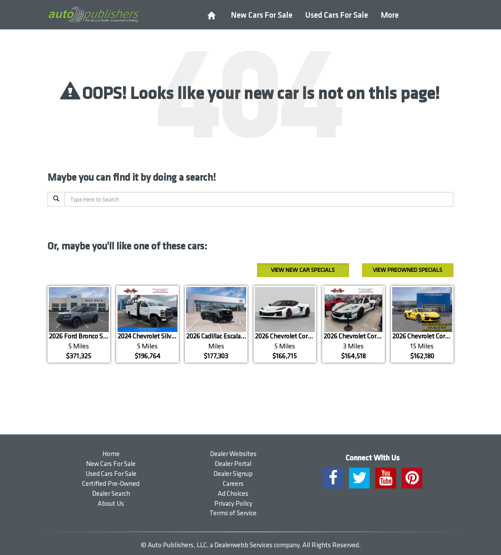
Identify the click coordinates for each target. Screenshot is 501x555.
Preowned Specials (407, 270)
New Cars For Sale (261, 15)
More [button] (390, 15)
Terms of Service (233, 513)
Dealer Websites (233, 454)
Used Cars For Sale (336, 15)
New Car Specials (303, 270)
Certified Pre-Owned (111, 484)
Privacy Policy (233, 504)
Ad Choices (233, 494)
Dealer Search (111, 494)
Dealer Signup (233, 474)
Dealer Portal (233, 464)
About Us (111, 504)
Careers (233, 484)
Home (111, 454)
